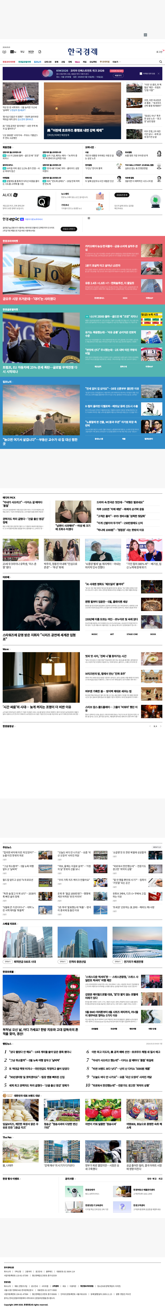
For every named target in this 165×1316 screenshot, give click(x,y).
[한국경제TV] (13, 51)
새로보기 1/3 (157, 847)
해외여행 (132, 1028)
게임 (84, 61)
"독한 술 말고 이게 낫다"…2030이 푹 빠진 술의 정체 (19, 895)
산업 (63, 61)
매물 (123, 438)
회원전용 (7, 147)
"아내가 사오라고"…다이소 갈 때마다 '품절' (22, 504)
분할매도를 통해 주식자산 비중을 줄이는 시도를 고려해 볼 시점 (21, 182)
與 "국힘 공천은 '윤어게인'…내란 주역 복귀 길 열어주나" (20, 127)
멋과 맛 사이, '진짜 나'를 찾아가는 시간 (105, 656)
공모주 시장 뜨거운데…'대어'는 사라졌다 (29, 299)
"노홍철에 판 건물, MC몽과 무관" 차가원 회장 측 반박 (111, 423)
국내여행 (113, 1028)
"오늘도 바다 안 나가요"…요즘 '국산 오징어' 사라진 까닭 (74, 854)
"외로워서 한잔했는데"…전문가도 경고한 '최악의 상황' (129, 867)
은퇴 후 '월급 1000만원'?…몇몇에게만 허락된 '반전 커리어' (74, 895)
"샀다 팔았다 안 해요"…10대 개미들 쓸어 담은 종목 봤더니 (40, 1052)
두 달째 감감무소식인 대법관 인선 (99, 181)
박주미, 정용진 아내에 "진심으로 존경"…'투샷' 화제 (60, 565)
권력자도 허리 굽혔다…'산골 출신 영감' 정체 (23, 520)
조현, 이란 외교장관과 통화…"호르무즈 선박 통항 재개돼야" (152, 102)
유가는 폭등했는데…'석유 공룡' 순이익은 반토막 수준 (110, 334)
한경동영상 (8, 726)
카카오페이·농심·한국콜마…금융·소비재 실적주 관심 (111, 247)
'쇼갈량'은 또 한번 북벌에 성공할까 (129, 852)
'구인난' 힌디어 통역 (93, 168)
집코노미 (37, 61)
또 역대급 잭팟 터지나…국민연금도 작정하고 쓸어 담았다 (39, 1069)
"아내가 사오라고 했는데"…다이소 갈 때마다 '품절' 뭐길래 (122, 1060)
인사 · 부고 (151, 1178)
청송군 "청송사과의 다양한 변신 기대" (60, 1125)
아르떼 (6, 577)
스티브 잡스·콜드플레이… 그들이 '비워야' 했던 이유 (111, 708)
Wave (77, 61)
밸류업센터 (149, 438)
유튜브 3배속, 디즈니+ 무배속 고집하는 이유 (129, 895)
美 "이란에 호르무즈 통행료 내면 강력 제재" (75, 130)
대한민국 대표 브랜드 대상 (27, 1095)
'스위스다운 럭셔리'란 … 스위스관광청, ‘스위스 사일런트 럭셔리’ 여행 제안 (111, 978)
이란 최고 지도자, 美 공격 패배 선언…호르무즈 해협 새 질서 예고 (126, 1052)
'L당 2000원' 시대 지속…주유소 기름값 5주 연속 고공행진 (20, 136)
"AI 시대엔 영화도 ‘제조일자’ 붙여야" (104, 584)
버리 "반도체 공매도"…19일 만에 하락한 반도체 (61, 182)
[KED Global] (31, 51)
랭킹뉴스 (7, 1043)
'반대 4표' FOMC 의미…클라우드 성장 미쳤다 (61, 170)
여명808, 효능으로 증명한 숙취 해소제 (144, 1125)
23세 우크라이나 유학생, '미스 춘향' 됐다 (19, 565)
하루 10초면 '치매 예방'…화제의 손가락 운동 (120, 509)
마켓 (149, 298)
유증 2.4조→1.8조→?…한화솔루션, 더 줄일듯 (109, 283)
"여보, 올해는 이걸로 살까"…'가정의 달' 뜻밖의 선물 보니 (74, 867)
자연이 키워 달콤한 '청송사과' (100, 1124)
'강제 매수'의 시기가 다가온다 (59, 1165)
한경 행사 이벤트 (11, 1178)
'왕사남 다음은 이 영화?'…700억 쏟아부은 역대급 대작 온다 (20, 118)
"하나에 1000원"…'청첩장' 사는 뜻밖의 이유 (120, 530)
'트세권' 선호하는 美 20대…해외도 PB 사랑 (133, 907)
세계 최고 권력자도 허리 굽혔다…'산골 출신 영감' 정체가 (39, 1085)
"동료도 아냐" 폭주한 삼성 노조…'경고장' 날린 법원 (152, 118)
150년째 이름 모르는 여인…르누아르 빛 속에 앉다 (111, 619)
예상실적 (98, 366)
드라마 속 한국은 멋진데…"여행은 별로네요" (120, 502)
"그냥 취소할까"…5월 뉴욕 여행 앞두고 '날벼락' (18, 867)
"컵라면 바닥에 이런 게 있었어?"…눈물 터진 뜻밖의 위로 (19, 854)
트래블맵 (94, 1028)
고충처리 (28, 1271)
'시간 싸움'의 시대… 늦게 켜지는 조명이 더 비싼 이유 (37, 707)
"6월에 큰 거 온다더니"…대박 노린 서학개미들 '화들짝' (18, 908)
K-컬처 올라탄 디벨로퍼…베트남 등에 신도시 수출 (111, 406)
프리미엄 (105, 61)
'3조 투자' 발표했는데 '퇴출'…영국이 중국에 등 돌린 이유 (74, 908)
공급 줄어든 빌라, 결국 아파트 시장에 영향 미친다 (144, 1167)
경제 (56, 61)
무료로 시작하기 (69, 229)
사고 (160, 1178)
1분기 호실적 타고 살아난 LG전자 (102, 265)
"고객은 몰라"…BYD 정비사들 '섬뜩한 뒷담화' (121, 516)
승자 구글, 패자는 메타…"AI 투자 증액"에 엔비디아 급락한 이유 (60, 157)
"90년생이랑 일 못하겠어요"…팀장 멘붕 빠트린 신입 (36, 1077)
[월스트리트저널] (22, 51)
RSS (64, 1286)
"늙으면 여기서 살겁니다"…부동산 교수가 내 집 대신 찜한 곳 (40, 441)
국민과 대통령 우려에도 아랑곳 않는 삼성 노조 (99, 157)
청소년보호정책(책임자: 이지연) (109, 1286)
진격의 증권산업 (72, 962)
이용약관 (73, 1286)
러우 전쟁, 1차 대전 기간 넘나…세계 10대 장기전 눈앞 (152, 134)
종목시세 (123, 366)
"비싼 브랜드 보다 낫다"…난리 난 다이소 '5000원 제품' (121, 1069)
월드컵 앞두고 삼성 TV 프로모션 (18, 880)
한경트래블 (8, 971)
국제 (70, 61)
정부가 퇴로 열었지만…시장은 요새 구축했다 (102, 1167)
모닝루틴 (93, 61)
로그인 (159, 51)
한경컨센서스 (99, 298)
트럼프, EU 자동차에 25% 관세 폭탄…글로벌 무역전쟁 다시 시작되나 (40, 369)
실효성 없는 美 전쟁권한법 (136, 168)
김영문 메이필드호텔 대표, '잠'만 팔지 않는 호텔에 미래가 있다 (111, 996)
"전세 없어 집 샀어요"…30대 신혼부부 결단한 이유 (112, 388)
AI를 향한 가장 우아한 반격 (136, 155)
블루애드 (49, 1271)
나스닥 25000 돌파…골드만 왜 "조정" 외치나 (21, 157)
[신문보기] (4, 51)
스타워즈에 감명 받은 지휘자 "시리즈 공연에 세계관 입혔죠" (39, 637)
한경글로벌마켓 (24, 61)
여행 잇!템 (152, 1028)
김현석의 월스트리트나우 (12, 152)
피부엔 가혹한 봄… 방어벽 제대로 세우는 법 (108, 691)
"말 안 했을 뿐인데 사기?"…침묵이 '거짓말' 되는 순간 (129, 881)
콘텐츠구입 (23, 1286)
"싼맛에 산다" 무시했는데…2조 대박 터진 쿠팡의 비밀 (111, 351)
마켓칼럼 (6, 177)
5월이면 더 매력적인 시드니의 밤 (139, 181)
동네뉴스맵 (99, 438)
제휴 (16, 1286)
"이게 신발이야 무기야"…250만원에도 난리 (120, 523)
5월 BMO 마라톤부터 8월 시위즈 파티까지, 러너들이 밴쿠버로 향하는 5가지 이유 (111, 1013)
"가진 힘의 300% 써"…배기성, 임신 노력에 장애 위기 (143, 565)
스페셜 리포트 (9, 923)
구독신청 (18, 1271)
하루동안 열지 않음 (149, 73)
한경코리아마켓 (9, 61)
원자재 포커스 (8, 165)
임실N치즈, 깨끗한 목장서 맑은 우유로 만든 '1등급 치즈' (20, 1125)
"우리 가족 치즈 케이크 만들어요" (74, 880)
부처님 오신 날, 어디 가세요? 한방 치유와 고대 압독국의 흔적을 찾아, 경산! (40, 1031)
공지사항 (69, 1178)
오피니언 (47, 61)
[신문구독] (39, 51)
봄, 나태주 (8, 1165)
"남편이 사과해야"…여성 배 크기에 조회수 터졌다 (72, 527)
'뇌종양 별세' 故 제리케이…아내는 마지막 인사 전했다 (103, 565)
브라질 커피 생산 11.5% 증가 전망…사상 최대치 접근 (21, 170)
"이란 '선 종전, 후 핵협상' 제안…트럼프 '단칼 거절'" (152, 87)
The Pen (7, 1137)
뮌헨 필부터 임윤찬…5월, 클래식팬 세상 (106, 602)
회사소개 (7, 1271)
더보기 (115, 62)
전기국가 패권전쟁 (128, 962)
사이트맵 (45, 1286)
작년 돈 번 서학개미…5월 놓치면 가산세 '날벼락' (20, 109)
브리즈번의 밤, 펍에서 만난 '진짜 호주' (105, 674)
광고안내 (39, 1271)
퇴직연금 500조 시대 (19, 962)
